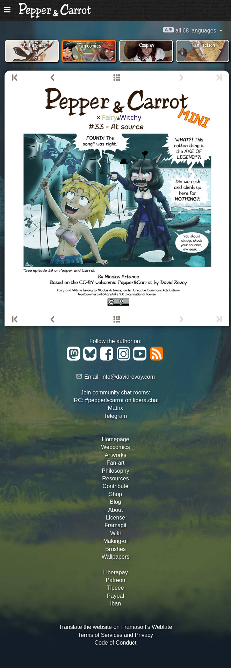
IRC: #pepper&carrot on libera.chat (115, 400)
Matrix (115, 408)
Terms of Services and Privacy (115, 635)
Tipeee (115, 588)
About (115, 510)
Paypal (115, 596)
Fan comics (89, 45)
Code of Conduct (115, 643)
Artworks (115, 455)
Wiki (115, 533)
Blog (115, 502)
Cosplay (146, 45)
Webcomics (115, 447)
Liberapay (115, 572)
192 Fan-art (32, 45)
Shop (115, 494)
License (115, 518)
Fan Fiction (203, 45)
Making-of (115, 541)
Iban (115, 604)
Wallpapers (115, 557)
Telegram (115, 416)
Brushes (115, 549)
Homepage (115, 439)
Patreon (115, 580)
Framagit (115, 525)
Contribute (116, 486)
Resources (115, 478)
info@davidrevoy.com (128, 377)
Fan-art (116, 463)
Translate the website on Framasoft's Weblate (115, 627)
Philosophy (115, 471)
